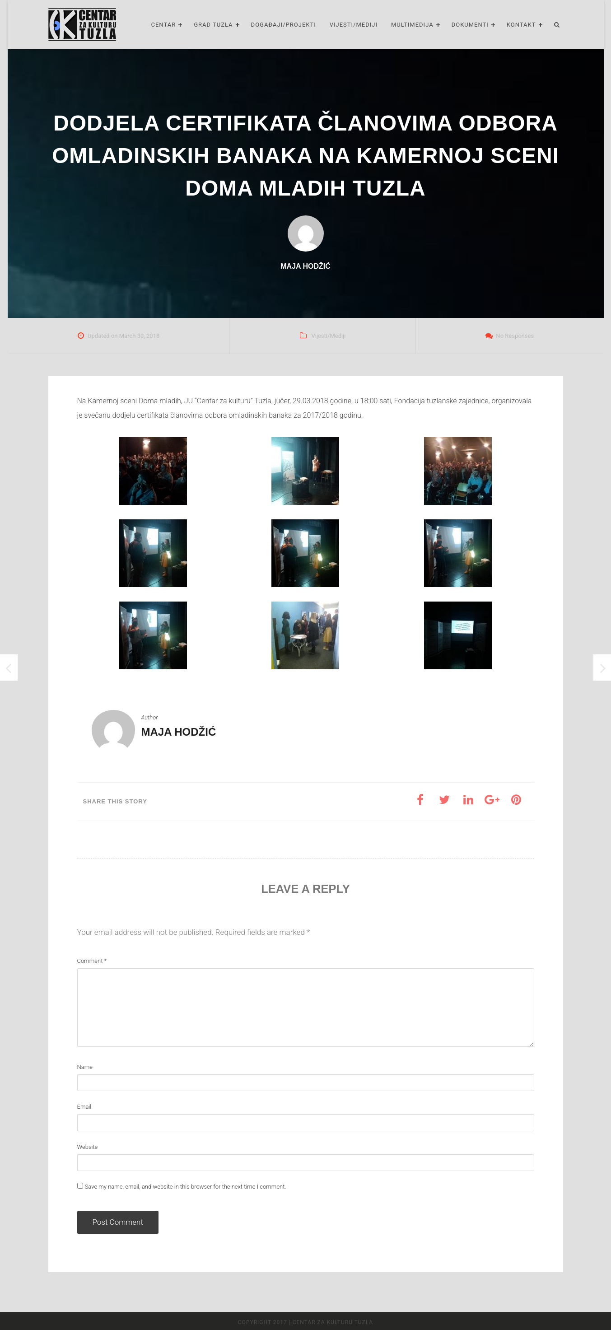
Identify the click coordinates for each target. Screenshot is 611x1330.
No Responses (515, 335)
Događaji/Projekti (283, 24)
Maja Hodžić (178, 732)
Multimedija (412, 24)
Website (87, 1146)
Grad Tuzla (213, 24)
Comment (92, 960)
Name (85, 1067)
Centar (163, 24)
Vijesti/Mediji (354, 24)
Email (84, 1106)
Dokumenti (470, 24)
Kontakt (521, 24)
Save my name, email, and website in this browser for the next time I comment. (185, 1186)
